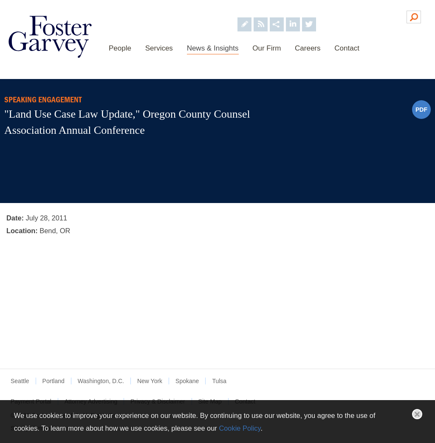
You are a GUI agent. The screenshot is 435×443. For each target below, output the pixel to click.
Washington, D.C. (101, 381)
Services (159, 48)
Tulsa (219, 381)
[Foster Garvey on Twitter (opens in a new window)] (309, 16)
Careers (307, 48)
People (120, 48)
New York (149, 381)
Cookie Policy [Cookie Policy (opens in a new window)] (239, 428)
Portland (53, 381)
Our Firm (266, 48)
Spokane (187, 381)
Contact (346, 48)
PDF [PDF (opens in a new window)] (421, 109)
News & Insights (213, 48)
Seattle (20, 381)
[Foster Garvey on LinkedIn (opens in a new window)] (293, 16)
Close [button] (417, 414)
